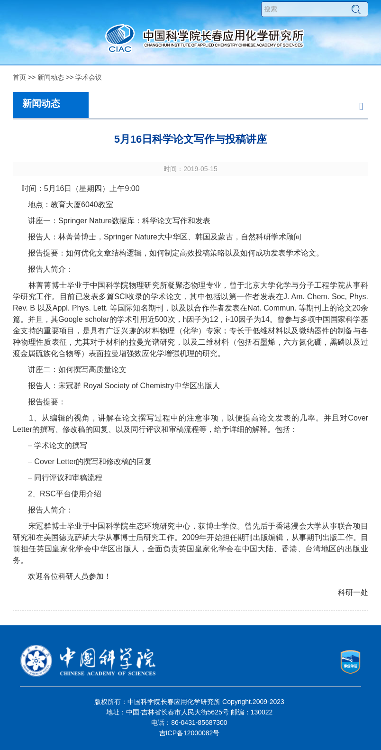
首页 (19, 77)
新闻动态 (50, 77)
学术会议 (88, 77)
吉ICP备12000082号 (189, 733)
